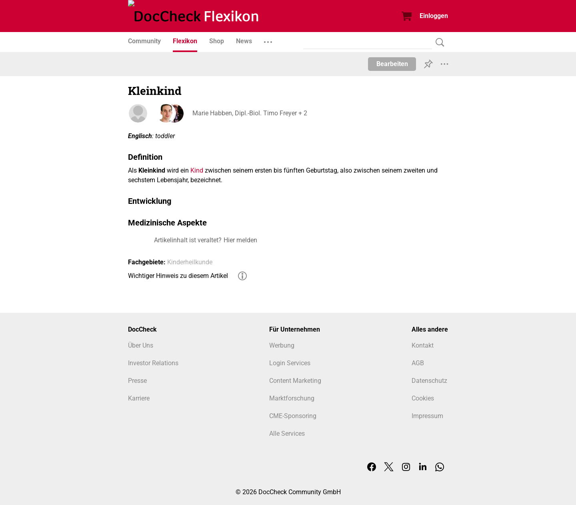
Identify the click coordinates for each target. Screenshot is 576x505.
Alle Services (287, 433)
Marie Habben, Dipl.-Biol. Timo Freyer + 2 (249, 113)
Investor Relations (153, 363)
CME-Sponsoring (292, 416)
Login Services (289, 363)
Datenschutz (429, 380)
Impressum (427, 416)
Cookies (423, 398)
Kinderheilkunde (189, 262)
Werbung (281, 345)
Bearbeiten (392, 64)
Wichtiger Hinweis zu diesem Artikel (178, 276)
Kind (196, 170)
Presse (137, 380)
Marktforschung (291, 398)
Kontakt (423, 345)
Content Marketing (295, 380)
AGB (418, 363)
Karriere (139, 398)
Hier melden (240, 240)
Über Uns (140, 345)
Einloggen (434, 16)
